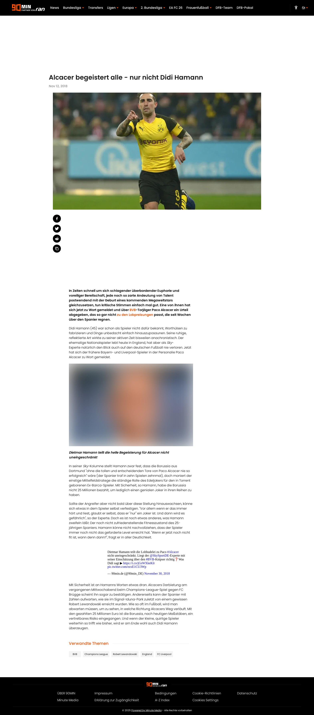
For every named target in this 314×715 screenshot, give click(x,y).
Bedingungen (165, 693)
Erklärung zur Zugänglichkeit (117, 700)
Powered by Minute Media (146, 710)
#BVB (150, 559)
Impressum (103, 693)
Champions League (96, 654)
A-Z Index (162, 700)
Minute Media (67, 700)
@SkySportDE (159, 555)
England (147, 654)
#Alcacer (173, 552)
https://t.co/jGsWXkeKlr (139, 563)
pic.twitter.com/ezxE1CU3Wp (127, 566)
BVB (75, 654)
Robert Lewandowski (125, 654)
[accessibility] (296, 8)
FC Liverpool (164, 654)
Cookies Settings (205, 700)
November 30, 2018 (157, 573)
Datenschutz (247, 693)
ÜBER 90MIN (66, 693)
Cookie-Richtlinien (206, 693)
